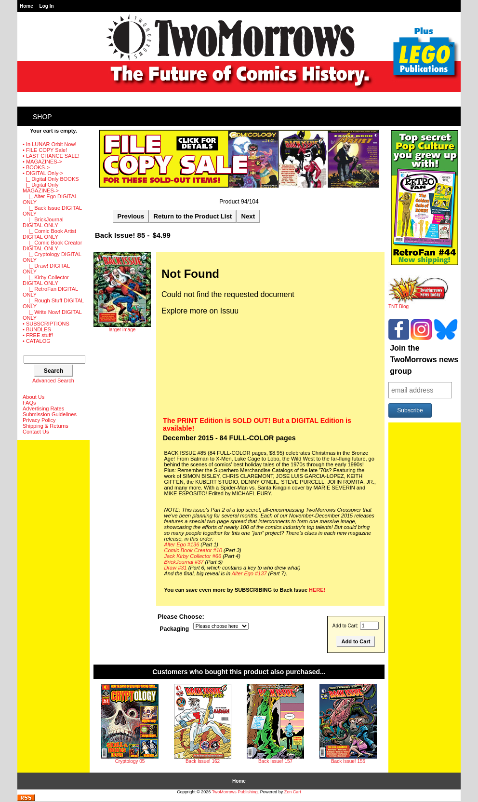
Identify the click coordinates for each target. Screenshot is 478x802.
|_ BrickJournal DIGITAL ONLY (43, 222)
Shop (42, 117)
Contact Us (36, 432)
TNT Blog (418, 304)
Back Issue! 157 (275, 761)
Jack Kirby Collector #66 (193, 556)
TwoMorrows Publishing (235, 791)
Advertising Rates (43, 408)
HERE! (317, 590)
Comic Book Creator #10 (193, 550)
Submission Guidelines (50, 414)
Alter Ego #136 (181, 544)
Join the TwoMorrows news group (424, 359)
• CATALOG (37, 341)
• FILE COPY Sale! (45, 150)
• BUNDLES (37, 329)
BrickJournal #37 (184, 562)
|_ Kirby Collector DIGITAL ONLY (46, 280)
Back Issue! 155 (348, 761)
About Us (33, 397)
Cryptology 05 (130, 761)
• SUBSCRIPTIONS (46, 323)
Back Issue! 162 (203, 761)
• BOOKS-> (36, 167)
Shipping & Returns (45, 426)
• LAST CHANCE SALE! (51, 156)
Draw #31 (175, 568)
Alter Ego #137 (249, 573)
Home (26, 6)
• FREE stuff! (38, 335)
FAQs (29, 403)
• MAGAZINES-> (42, 161)
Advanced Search (53, 380)
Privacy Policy (39, 420)
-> (43, 173)
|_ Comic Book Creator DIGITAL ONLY (52, 245)
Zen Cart (292, 791)
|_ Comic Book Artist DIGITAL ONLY (49, 234)
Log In (47, 6)
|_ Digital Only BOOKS (51, 179)
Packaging (174, 628)
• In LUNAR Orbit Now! (49, 144)
